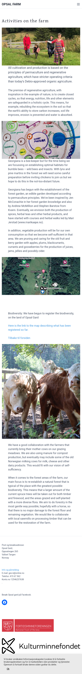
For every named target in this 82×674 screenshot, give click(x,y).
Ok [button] (8, 668)
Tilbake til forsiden (19, 338)
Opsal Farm (11, 4)
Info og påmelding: (10, 570)
